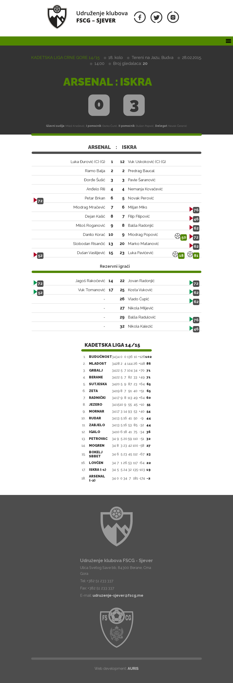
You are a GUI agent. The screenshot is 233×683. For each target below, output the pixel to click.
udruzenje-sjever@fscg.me (118, 595)
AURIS (133, 668)
